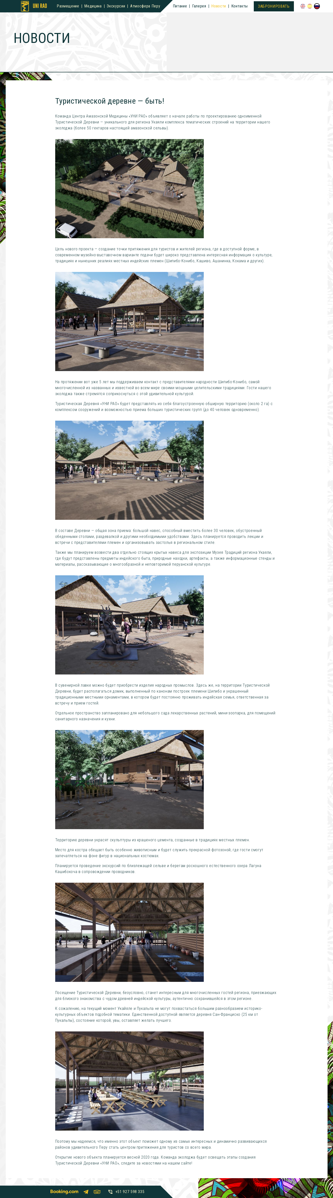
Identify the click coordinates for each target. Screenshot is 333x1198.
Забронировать (274, 6)
